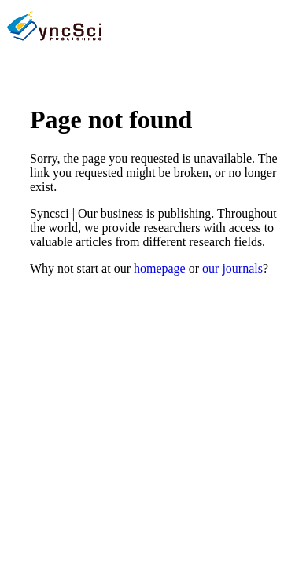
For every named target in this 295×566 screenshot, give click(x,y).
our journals (232, 268)
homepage (160, 268)
